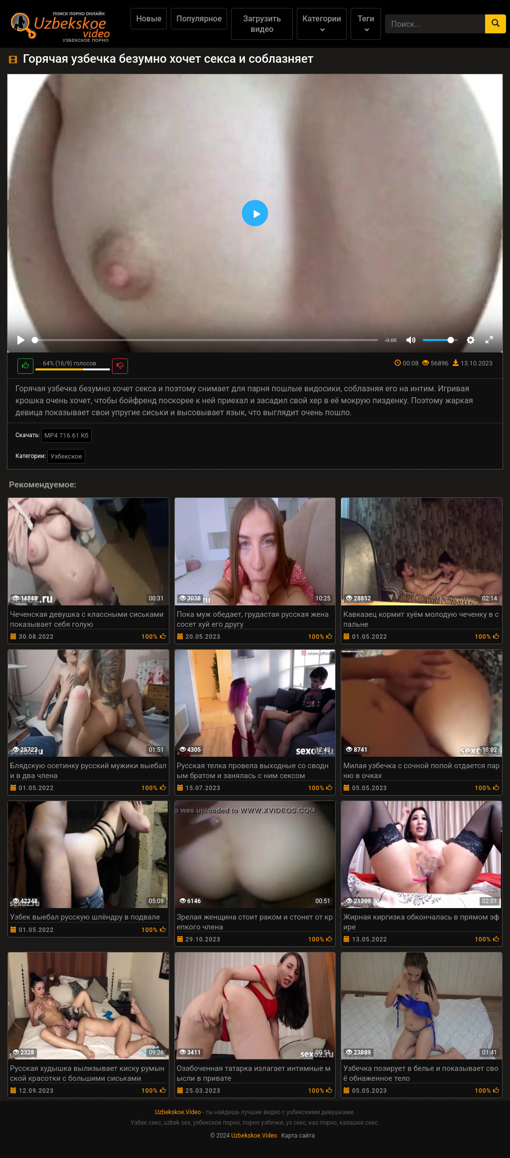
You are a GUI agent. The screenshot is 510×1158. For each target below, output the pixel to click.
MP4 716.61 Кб (66, 435)
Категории (321, 23)
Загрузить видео (262, 24)
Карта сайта (298, 1135)
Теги (366, 23)
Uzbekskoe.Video (178, 1112)
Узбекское (66, 456)
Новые (148, 18)
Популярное (199, 18)
